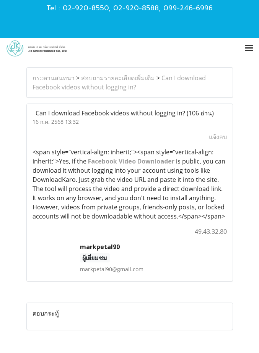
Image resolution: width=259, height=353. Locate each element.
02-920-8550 (86, 8)
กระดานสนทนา (54, 78)
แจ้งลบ (218, 137)
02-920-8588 (136, 8)
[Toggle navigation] (249, 48)
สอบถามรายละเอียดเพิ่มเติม (118, 78)
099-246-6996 (188, 8)
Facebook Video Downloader (131, 161)
